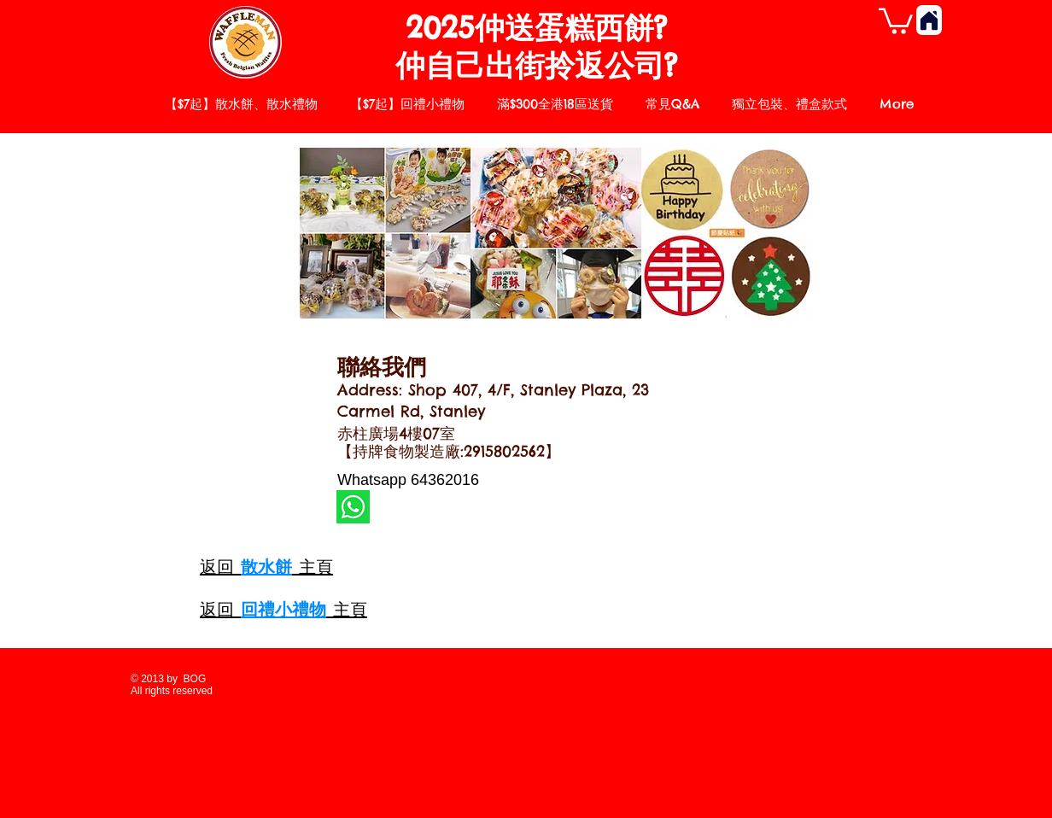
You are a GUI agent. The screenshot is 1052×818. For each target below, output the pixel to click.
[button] (896, 19)
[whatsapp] (353, 506)
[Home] (929, 20)
